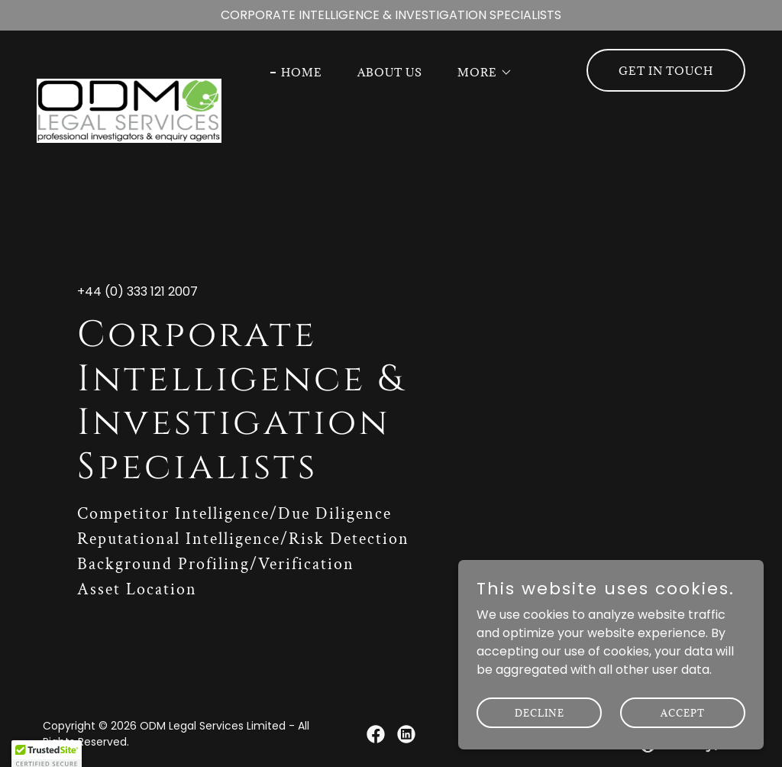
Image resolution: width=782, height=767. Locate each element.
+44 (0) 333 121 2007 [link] (137, 291)
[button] (479, 72)
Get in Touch (666, 70)
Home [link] (301, 72)
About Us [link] (389, 72)
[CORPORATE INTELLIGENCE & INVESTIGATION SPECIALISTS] (391, 15)
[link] (129, 67)
